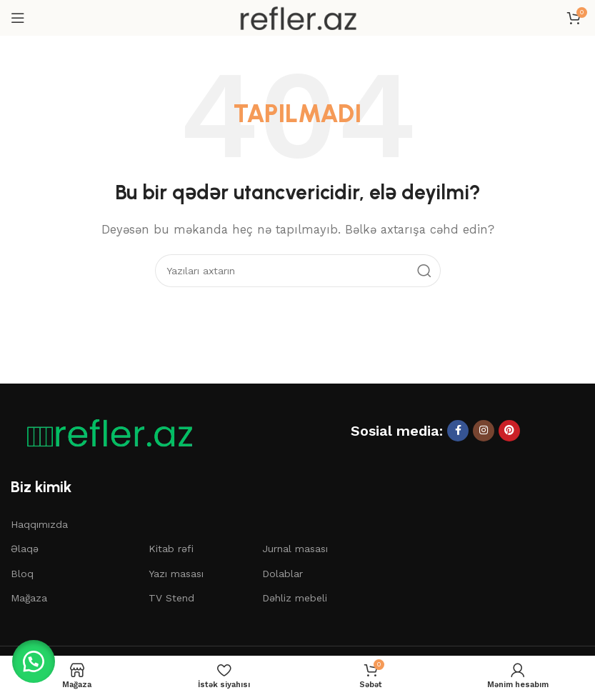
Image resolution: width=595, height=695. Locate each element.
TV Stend (171, 598)
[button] (35, 659)
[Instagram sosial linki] (483, 430)
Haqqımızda (39, 524)
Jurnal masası (295, 548)
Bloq (22, 573)
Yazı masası (176, 573)
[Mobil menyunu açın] (18, 18)
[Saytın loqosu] (298, 17)
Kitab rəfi (171, 548)
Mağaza (29, 598)
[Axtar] (298, 270)
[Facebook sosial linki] (458, 430)
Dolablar (282, 573)
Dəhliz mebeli (294, 598)
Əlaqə (25, 548)
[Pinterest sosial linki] (509, 430)
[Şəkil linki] (103, 432)
